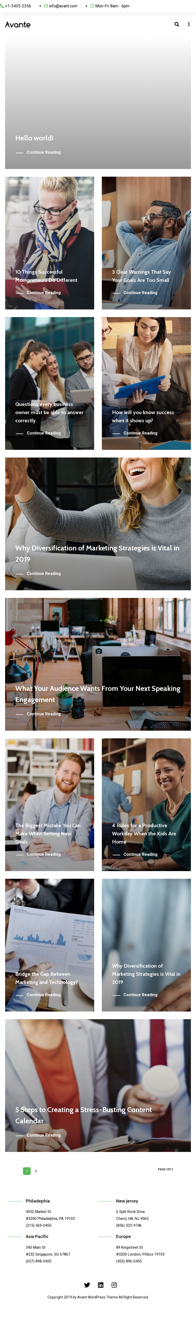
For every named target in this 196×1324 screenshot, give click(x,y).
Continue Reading (44, 152)
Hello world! (34, 138)
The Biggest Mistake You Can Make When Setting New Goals (48, 833)
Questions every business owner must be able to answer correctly (49, 412)
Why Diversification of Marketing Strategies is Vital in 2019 (146, 974)
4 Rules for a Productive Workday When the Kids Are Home (144, 833)
